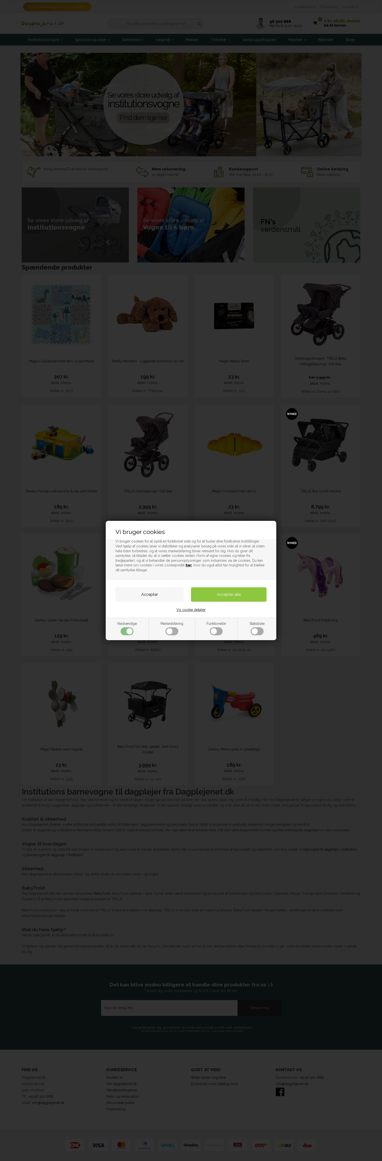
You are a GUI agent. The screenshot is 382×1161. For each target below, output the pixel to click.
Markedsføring (172, 628)
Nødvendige (127, 628)
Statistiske (257, 628)
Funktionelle (216, 628)
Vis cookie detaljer (191, 610)
